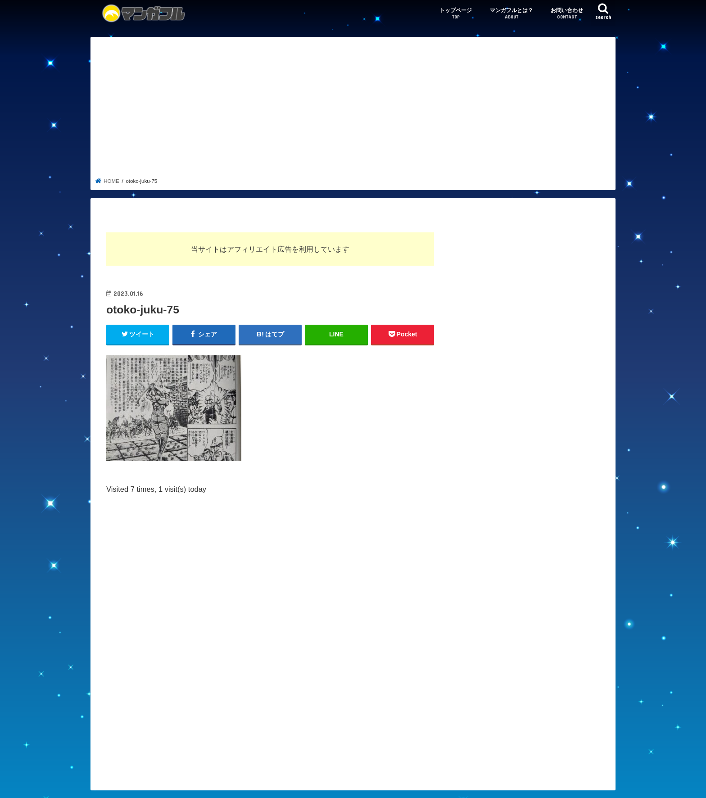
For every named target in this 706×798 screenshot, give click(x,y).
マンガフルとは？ (511, 13)
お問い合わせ (567, 13)
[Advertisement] (353, 110)
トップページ (455, 13)
